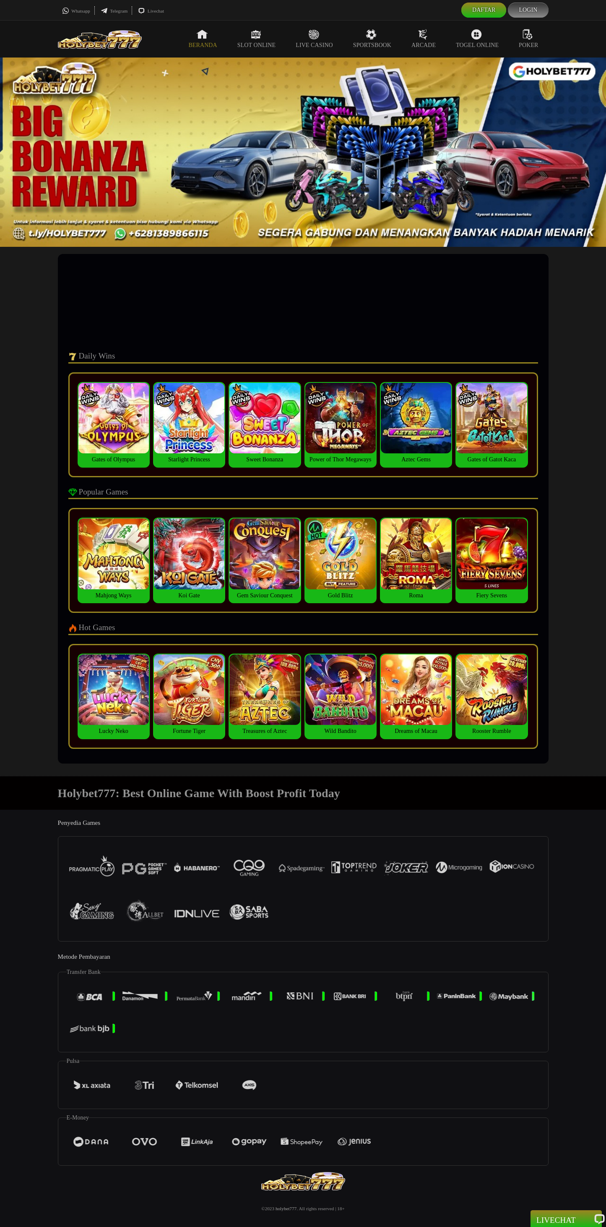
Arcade (423, 38)
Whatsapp (76, 10)
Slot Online (256, 38)
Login (528, 10)
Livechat (151, 10)
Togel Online (477, 38)
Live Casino (314, 38)
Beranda (202, 38)
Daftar (484, 10)
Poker (528, 38)
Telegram (114, 10)
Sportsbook (372, 38)
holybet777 (286, 1208)
